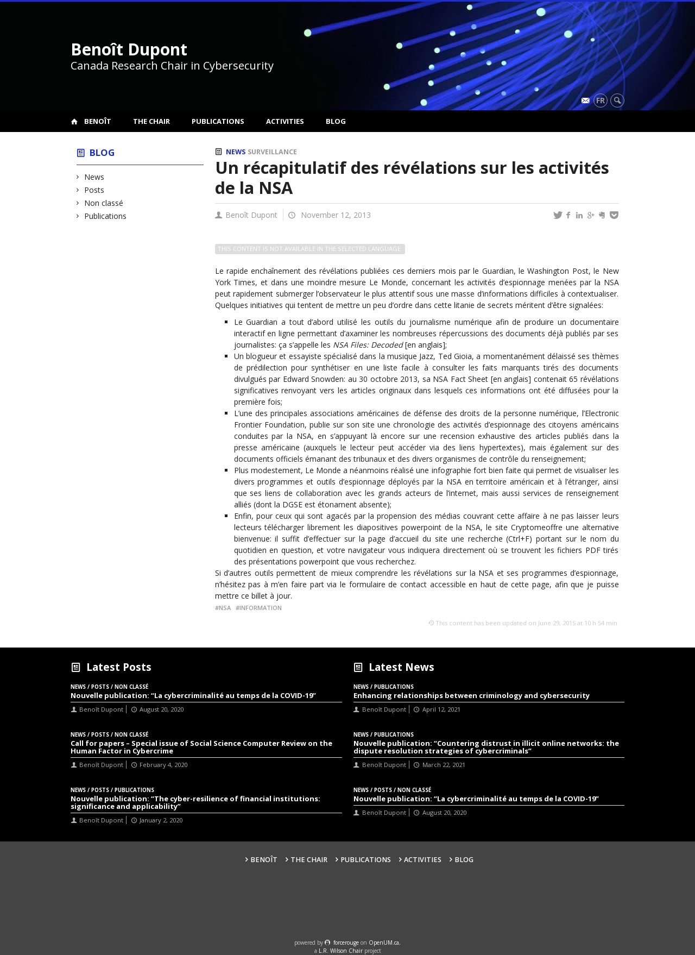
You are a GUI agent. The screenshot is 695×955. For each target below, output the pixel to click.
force (346, 942)
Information (260, 608)
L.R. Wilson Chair (341, 950)
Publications (218, 121)
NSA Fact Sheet (460, 379)
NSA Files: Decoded (368, 345)
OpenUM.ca (384, 942)
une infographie (443, 470)
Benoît (97, 121)
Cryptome (528, 527)
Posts (94, 190)
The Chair (151, 121)
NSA (225, 608)
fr (600, 100)
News (94, 177)
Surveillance (272, 151)
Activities (285, 121)
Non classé (104, 203)
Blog (336, 121)
